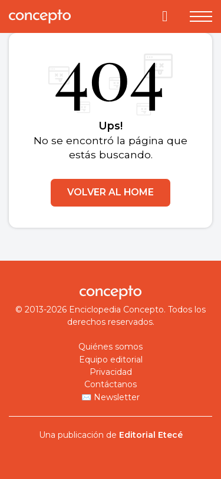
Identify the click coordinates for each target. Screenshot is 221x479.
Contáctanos (110, 384)
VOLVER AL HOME (110, 192)
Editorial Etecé (151, 435)
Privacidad (111, 372)
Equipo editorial (111, 359)
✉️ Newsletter (110, 397)
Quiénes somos (110, 346)
